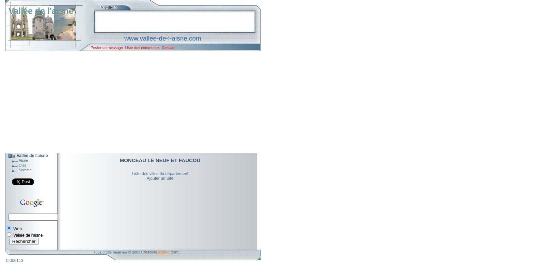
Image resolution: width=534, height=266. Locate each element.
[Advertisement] (127, 102)
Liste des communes (142, 48)
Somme (25, 170)
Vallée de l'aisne (41, 11)
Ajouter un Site (160, 178)
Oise (23, 165)
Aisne (23, 160)
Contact (168, 48)
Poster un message (107, 48)
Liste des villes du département (160, 173)
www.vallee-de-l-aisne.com (162, 38)
